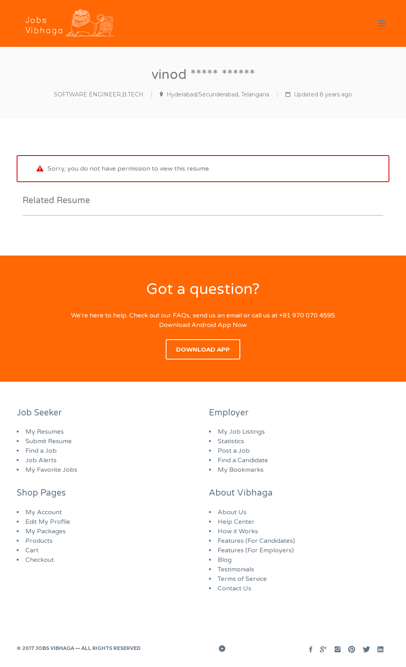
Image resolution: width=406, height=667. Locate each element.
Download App (203, 349)
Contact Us (234, 588)
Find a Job (41, 451)
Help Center (236, 522)
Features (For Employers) (256, 550)
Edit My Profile (47, 522)
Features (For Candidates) (256, 541)
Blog (225, 560)
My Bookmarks (241, 470)
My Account (43, 512)
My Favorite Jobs (51, 470)
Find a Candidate (243, 460)
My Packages (45, 531)
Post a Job (234, 451)
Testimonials (236, 569)
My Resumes (44, 432)
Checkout (39, 560)
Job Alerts (41, 460)
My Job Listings (241, 432)
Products (39, 541)
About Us (232, 512)
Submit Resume (48, 441)
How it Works (238, 531)
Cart (31, 550)
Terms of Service (242, 579)
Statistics (231, 441)
